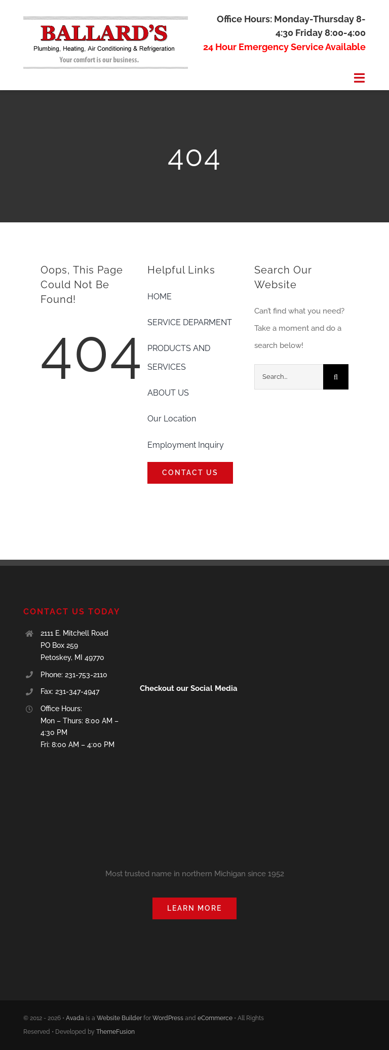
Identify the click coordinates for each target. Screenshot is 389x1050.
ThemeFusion (115, 1031)
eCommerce (215, 1018)
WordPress (167, 1018)
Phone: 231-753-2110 (74, 675)
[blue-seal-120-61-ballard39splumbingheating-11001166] (174, 609)
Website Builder (119, 1018)
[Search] (335, 377)
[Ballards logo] (105, 19)
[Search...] (289, 377)
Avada (75, 1018)
